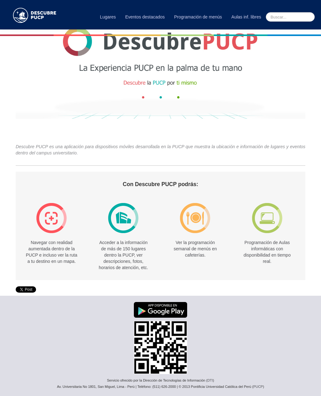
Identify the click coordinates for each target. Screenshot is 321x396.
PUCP (258, 386)
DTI (210, 380)
